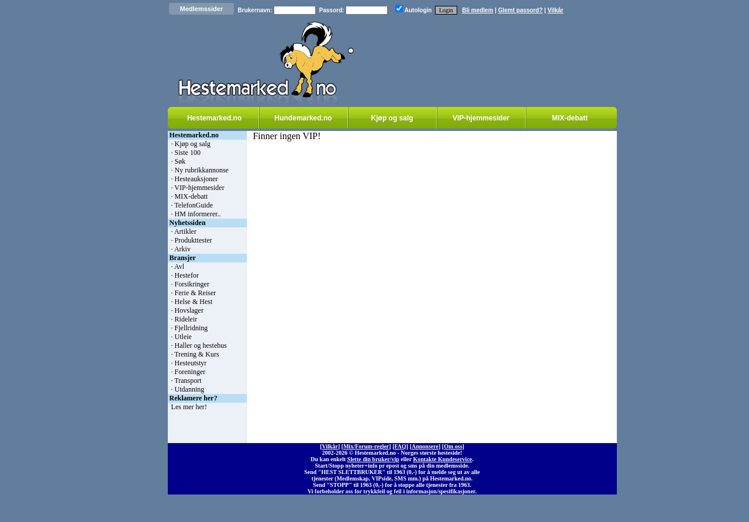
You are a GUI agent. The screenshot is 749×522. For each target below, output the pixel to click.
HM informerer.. (198, 214)
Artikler (185, 231)
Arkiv (182, 249)
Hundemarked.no (303, 118)
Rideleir (186, 319)
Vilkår (555, 10)
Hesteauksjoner (196, 179)
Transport (187, 380)
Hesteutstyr (191, 363)
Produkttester (193, 240)
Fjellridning (191, 328)
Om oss (453, 446)
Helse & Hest (194, 302)
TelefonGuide (193, 205)
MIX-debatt (570, 118)
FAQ (400, 446)
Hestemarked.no (214, 118)
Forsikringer (192, 284)
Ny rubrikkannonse (202, 170)
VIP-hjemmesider (481, 118)
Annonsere (425, 446)
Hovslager (189, 310)
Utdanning (190, 389)
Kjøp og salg (392, 118)
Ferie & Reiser (195, 293)
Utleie (183, 337)
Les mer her (188, 407)
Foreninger (190, 372)
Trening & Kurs (196, 354)
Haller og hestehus (201, 345)
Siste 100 (188, 152)
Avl (179, 266)
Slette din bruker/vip (373, 459)
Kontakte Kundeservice (442, 459)
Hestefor (187, 275)
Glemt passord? (520, 10)
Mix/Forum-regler (366, 446)
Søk (180, 161)
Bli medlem (477, 10)
